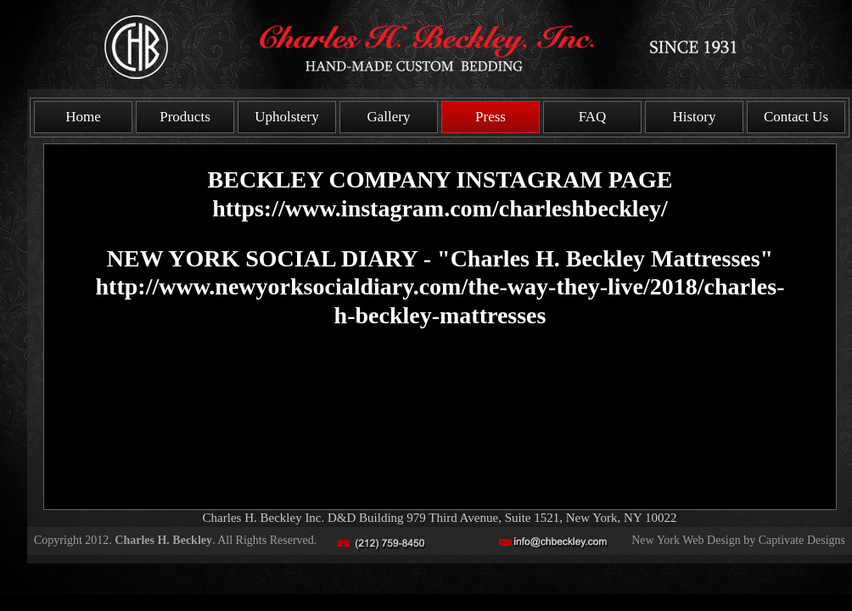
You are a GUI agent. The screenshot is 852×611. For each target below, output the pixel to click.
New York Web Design (686, 540)
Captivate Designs (802, 540)
